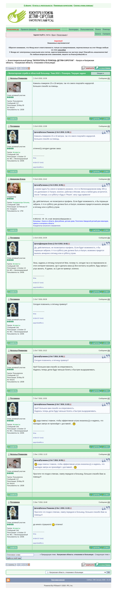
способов (62, 50)
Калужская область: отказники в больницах (35, 63)
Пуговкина (15, 126)
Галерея (106, 34)
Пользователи (87, 29)
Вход (54, 35)
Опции (100, 73)
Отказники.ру (13, 29)
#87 (108, 398)
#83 (108, 179)
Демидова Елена (17, 179)
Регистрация (62, 35)
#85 (108, 299)
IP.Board (56, 585)
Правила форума (28, 29)
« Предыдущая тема (48, 554)
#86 (108, 350)
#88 (108, 454)
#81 (108, 78)
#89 (108, 502)
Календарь (74, 29)
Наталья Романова (18, 78)
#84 (108, 238)
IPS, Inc (70, 585)
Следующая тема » (102, 554)
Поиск (98, 29)
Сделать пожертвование (49, 29)
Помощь (106, 29)
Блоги (98, 34)
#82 (108, 126)
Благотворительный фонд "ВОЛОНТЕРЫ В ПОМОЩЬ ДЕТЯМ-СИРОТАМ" (41, 60)
